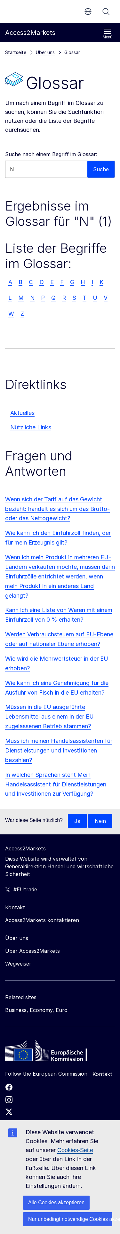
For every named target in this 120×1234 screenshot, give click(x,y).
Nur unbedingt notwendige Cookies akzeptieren (70, 1219)
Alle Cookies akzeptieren (56, 1202)
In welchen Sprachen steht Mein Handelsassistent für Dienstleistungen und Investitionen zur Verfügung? (55, 784)
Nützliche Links (30, 427)
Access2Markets (25, 848)
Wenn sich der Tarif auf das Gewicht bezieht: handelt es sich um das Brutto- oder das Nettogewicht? (57, 509)
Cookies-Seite (75, 1150)
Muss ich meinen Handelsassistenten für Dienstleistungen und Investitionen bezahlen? (58, 750)
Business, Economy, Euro (36, 1010)
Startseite (15, 52)
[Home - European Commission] (51, 1052)
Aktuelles (22, 413)
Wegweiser (18, 963)
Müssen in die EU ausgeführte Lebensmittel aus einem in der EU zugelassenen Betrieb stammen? (49, 716)
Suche (106, 11)
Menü (107, 33)
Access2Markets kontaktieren (42, 920)
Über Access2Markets (32, 951)
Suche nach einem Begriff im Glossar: (51, 154)
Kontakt (102, 1074)
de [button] (88, 11)
